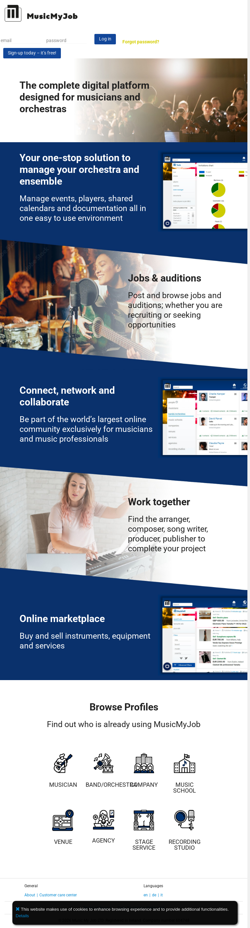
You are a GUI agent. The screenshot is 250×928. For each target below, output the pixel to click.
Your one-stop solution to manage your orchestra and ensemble (79, 169)
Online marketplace (62, 618)
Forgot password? (140, 41)
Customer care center (58, 895)
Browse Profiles (124, 707)
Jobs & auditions (164, 278)
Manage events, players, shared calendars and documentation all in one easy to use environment (83, 208)
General (31, 886)
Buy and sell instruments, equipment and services (85, 640)
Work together (159, 502)
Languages (153, 886)
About (29, 895)
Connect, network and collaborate (67, 396)
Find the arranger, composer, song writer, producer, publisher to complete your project (168, 533)
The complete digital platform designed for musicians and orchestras (84, 97)
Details (22, 915)
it (161, 895)
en (146, 895)
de (154, 895)
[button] (18, 909)
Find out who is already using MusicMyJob (124, 724)
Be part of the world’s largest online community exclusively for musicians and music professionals (86, 429)
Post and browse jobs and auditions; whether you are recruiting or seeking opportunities (175, 310)
